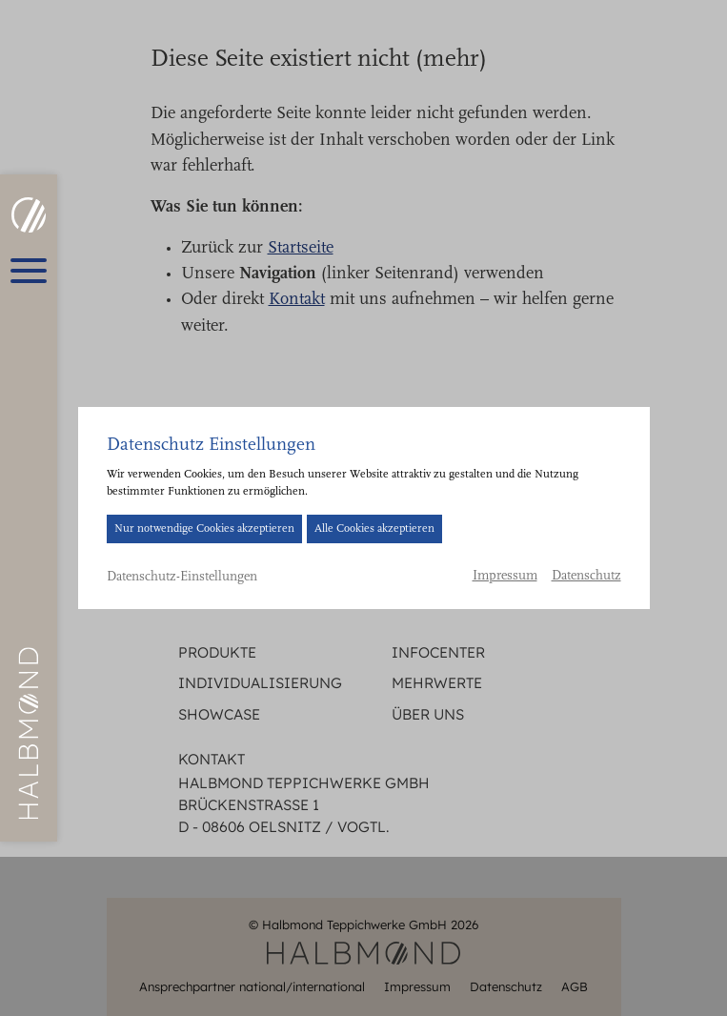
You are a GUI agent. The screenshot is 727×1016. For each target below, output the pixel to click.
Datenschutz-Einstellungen (182, 577)
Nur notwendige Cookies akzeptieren (204, 529)
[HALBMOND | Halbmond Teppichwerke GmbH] (28, 215)
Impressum (505, 576)
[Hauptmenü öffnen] (28, 270)
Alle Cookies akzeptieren (374, 529)
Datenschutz (586, 576)
